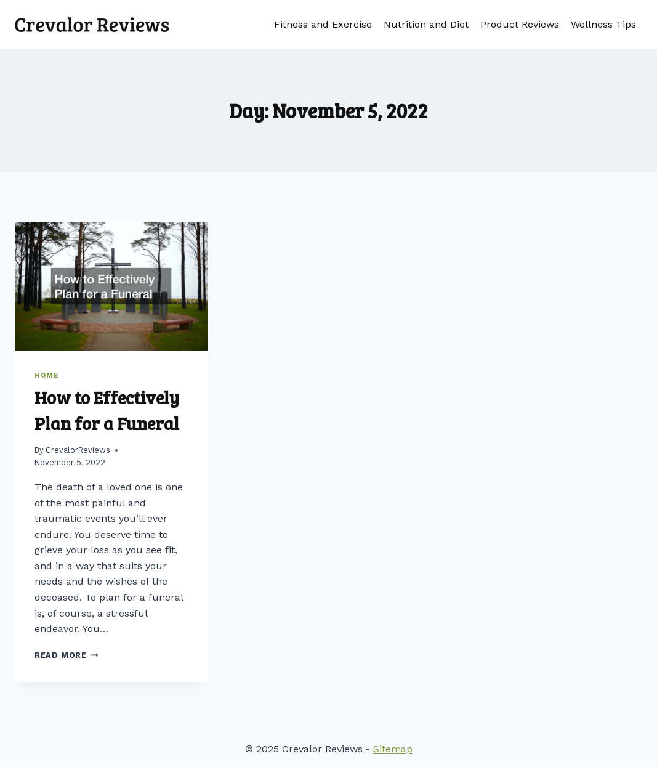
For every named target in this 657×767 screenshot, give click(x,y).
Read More (66, 655)
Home (46, 375)
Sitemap (393, 749)
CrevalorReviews (78, 450)
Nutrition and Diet (426, 24)
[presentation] (111, 286)
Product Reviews (519, 24)
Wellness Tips (603, 24)
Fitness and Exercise (323, 24)
